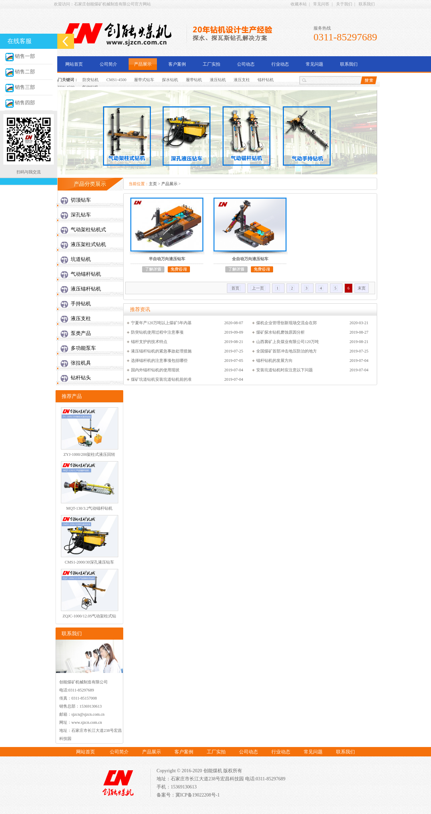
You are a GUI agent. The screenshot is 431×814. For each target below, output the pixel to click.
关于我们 (344, 4)
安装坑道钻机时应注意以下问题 (284, 370)
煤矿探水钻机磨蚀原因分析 (280, 332)
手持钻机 (81, 303)
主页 (153, 183)
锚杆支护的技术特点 (149, 341)
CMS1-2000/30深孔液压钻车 (89, 562)
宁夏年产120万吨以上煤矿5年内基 (161, 322)
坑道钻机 (81, 259)
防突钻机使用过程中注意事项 (157, 332)
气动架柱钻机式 (88, 229)
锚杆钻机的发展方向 (274, 360)
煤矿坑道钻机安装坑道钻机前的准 (161, 379)
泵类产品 (81, 333)
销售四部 (20, 102)
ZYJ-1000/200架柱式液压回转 (89, 454)
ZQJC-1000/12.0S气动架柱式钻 (90, 616)
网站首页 (74, 64)
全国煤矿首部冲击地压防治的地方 (286, 351)
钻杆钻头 (81, 377)
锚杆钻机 (266, 79)
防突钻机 (90, 79)
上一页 (258, 288)
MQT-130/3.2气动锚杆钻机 (89, 508)
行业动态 (280, 64)
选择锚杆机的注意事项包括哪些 (159, 360)
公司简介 (108, 64)
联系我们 (367, 4)
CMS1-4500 (116, 79)
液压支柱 (242, 79)
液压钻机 (218, 79)
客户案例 (177, 64)
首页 (235, 288)
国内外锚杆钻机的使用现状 (155, 370)
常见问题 (314, 64)
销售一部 (20, 56)
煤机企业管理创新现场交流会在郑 (286, 322)
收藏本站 (299, 4)
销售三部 (20, 87)
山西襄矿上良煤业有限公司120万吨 (287, 341)
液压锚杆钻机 (86, 289)
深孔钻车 (81, 214)
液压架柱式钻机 (88, 244)
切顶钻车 (81, 200)
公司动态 (246, 64)
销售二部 (20, 71)
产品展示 (143, 64)
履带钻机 (194, 79)
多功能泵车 (83, 348)
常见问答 (321, 4)
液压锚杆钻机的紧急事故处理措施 (161, 351)
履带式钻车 (144, 79)
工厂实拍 (211, 64)
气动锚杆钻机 (86, 274)
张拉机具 (81, 363)
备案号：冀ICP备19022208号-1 (188, 795)
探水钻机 (170, 79)
